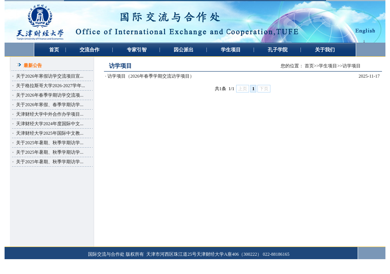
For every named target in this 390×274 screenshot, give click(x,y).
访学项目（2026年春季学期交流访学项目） (150, 76)
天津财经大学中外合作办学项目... (49, 114)
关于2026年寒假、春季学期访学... (49, 104)
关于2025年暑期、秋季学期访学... (49, 142)
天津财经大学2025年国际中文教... (49, 133)
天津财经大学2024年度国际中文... (49, 123)
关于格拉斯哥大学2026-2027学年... (50, 85)
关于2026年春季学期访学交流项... (49, 95)
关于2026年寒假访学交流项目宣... (49, 76)
